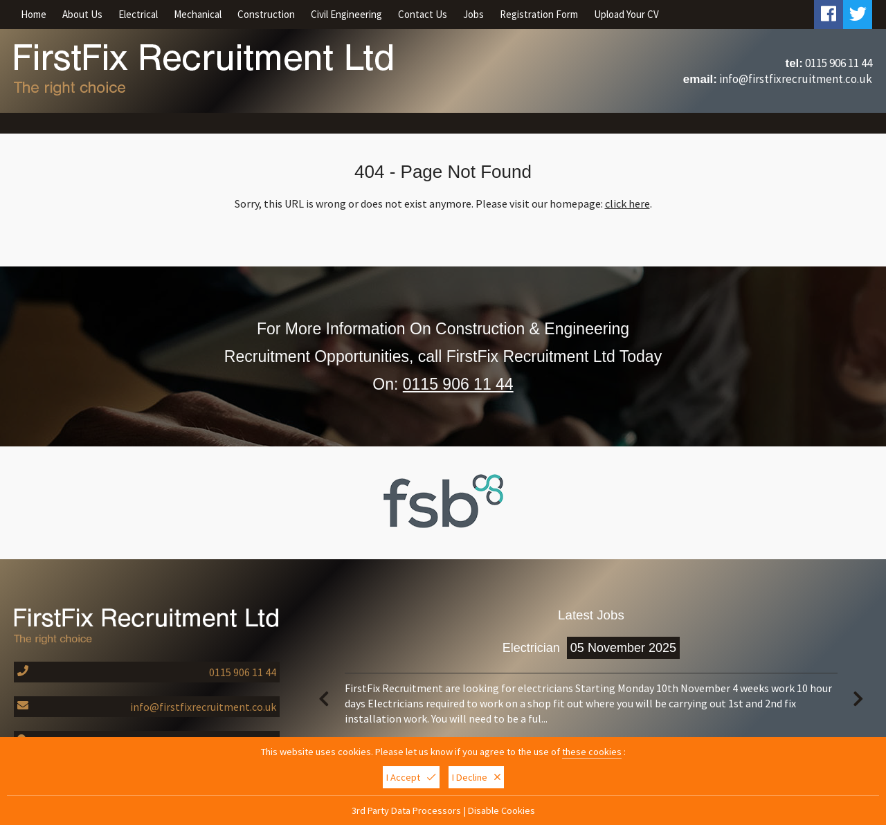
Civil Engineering (346, 14)
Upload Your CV (626, 14)
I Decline (476, 778)
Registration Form (539, 14)
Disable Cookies (501, 811)
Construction (266, 14)
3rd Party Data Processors (406, 811)
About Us (82, 14)
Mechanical (198, 14)
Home (33, 14)
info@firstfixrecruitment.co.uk (795, 79)
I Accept (411, 778)
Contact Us (422, 14)
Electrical (138, 14)
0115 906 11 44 (838, 63)
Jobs (473, 14)
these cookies (592, 752)
